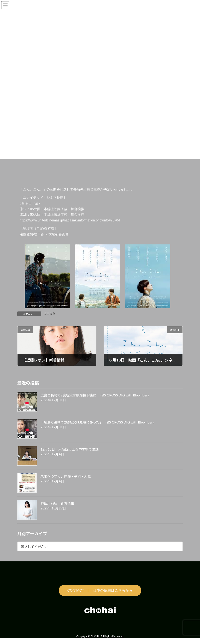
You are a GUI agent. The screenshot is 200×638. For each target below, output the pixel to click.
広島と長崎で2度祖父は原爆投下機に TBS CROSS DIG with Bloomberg (95, 395)
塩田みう (49, 314)
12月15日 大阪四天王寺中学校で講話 (70, 449)
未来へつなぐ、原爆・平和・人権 (66, 476)
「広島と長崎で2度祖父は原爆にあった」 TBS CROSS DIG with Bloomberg (97, 422)
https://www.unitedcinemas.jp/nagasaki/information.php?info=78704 (70, 220)
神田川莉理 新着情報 (57, 504)
